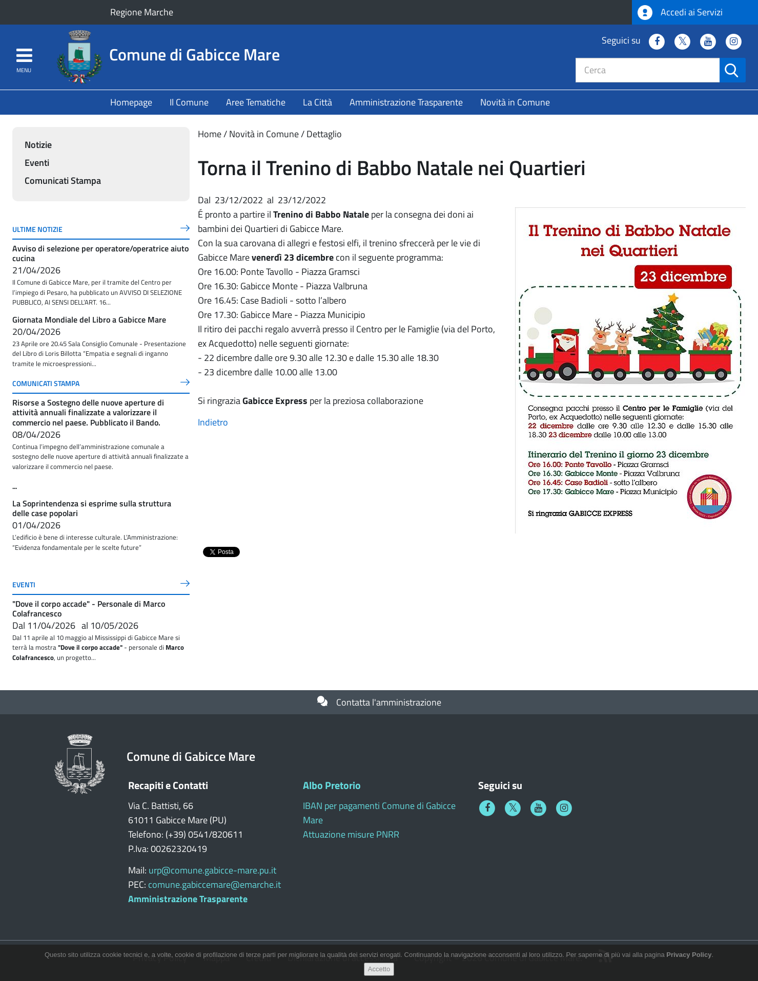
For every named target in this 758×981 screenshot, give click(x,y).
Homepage (131, 102)
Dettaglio (324, 134)
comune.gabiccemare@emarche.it (214, 884)
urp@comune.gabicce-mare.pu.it (212, 870)
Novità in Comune (515, 102)
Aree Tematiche (255, 102)
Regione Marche (141, 12)
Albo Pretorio (332, 785)
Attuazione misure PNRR (351, 834)
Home (209, 134)
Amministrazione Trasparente (406, 102)
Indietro (213, 422)
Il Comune (189, 102)
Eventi (37, 162)
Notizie (38, 145)
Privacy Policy (688, 954)
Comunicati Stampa (63, 180)
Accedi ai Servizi (680, 12)
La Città (317, 102)
